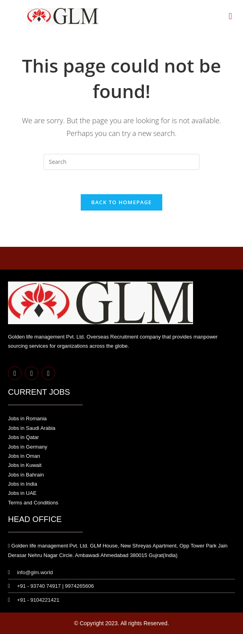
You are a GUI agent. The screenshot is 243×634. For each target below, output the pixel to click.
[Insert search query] (121, 162)
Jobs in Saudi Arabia (32, 428)
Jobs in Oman (24, 456)
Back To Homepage (121, 202)
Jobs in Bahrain (26, 475)
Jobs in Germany (27, 447)
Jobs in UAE (22, 493)
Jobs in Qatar (23, 437)
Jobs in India (22, 484)
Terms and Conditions (33, 503)
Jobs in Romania (27, 418)
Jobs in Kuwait (25, 465)
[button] (230, 16)
